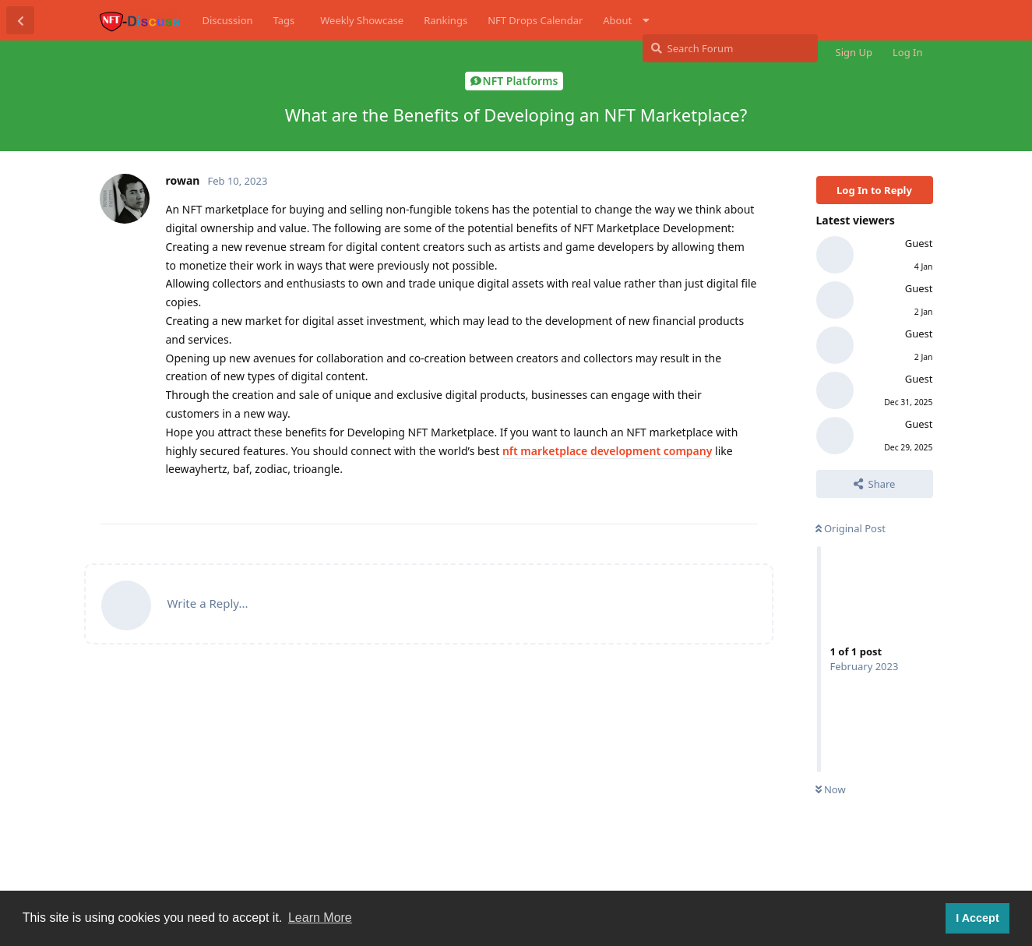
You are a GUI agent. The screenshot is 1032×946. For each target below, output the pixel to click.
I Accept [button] (977, 918)
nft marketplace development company (607, 450)
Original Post (850, 528)
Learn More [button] (320, 917)
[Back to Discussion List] (20, 20)
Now (830, 789)
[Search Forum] (730, 48)
